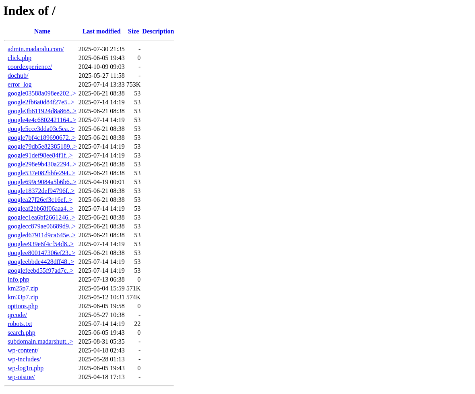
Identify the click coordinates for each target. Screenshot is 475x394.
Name (42, 31)
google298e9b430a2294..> (42, 164)
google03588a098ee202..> (42, 93)
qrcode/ (17, 314)
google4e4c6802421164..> (42, 119)
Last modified (102, 31)
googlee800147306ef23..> (41, 252)
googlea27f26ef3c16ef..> (40, 199)
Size (133, 31)
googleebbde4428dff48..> (41, 261)
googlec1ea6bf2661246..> (41, 217)
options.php (23, 306)
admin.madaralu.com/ (36, 49)
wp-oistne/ (21, 376)
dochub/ (18, 75)
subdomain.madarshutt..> (40, 341)
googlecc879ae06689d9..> (42, 226)
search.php (21, 332)
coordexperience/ (30, 66)
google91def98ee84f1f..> (40, 155)
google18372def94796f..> (41, 190)
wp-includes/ (24, 359)
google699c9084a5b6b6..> (42, 181)
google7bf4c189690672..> (42, 137)
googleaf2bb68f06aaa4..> (41, 208)
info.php (18, 279)
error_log (20, 84)
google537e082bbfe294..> (41, 173)
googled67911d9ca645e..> (42, 235)
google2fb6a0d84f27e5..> (41, 102)
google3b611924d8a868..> (42, 111)
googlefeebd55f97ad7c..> (41, 270)
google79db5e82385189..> (42, 146)
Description (158, 31)
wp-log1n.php (25, 368)
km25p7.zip (23, 288)
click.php (19, 57)
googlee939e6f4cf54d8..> (41, 244)
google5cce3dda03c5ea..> (41, 128)
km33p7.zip (23, 297)
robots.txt (20, 323)
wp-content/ (23, 350)
